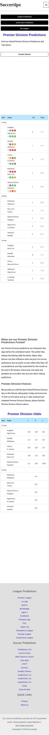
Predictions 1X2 (24, 649)
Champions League (24, 630)
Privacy (24, 701)
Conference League (24, 638)
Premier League (24, 598)
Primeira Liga (24, 619)
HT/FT (24, 664)
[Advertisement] (24, 85)
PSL (24, 623)
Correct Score (24, 653)
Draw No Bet (24, 689)
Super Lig (24, 627)
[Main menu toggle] (46, 5)
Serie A (24, 605)
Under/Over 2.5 (24, 678)
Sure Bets (24, 660)
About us (24, 705)
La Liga (24, 601)
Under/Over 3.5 (24, 682)
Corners (24, 668)
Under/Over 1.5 (24, 675)
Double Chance (24, 671)
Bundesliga (24, 609)
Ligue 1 (24, 612)
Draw (24, 686)
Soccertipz (10, 4)
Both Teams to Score (24, 657)
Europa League (24, 634)
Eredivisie (24, 616)
